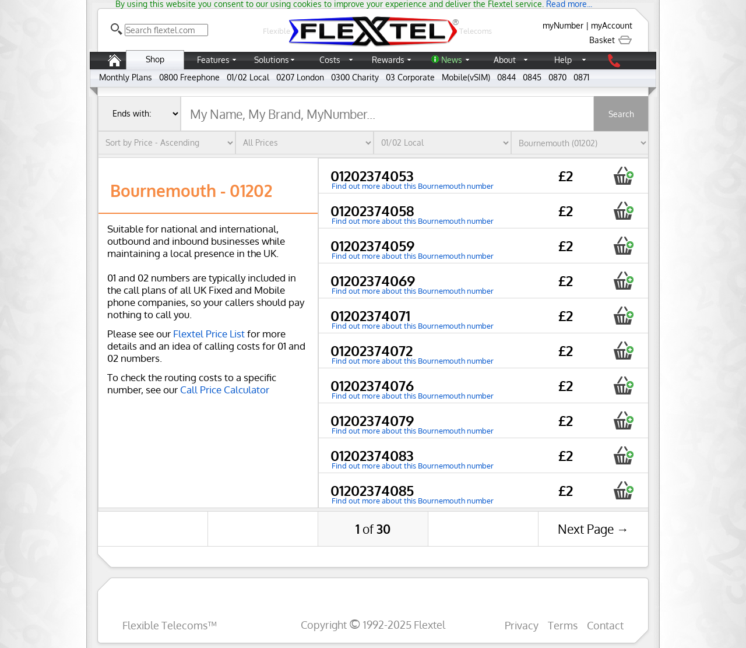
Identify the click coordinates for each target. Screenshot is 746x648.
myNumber (563, 25)
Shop (155, 59)
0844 (506, 77)
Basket (610, 40)
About (505, 60)
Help (563, 60)
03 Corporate (410, 77)
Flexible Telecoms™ (169, 625)
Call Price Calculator (224, 389)
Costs (329, 60)
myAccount (611, 25)
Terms (563, 625)
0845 (532, 77)
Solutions (271, 60)
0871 (581, 77)
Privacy (522, 625)
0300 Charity (355, 77)
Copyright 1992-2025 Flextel (373, 624)
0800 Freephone (189, 77)
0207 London (300, 77)
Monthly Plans (125, 77)
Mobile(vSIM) (466, 77)
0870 (557, 77)
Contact (605, 625)
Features (213, 60)
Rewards (388, 60)
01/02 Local (248, 77)
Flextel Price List (209, 333)
